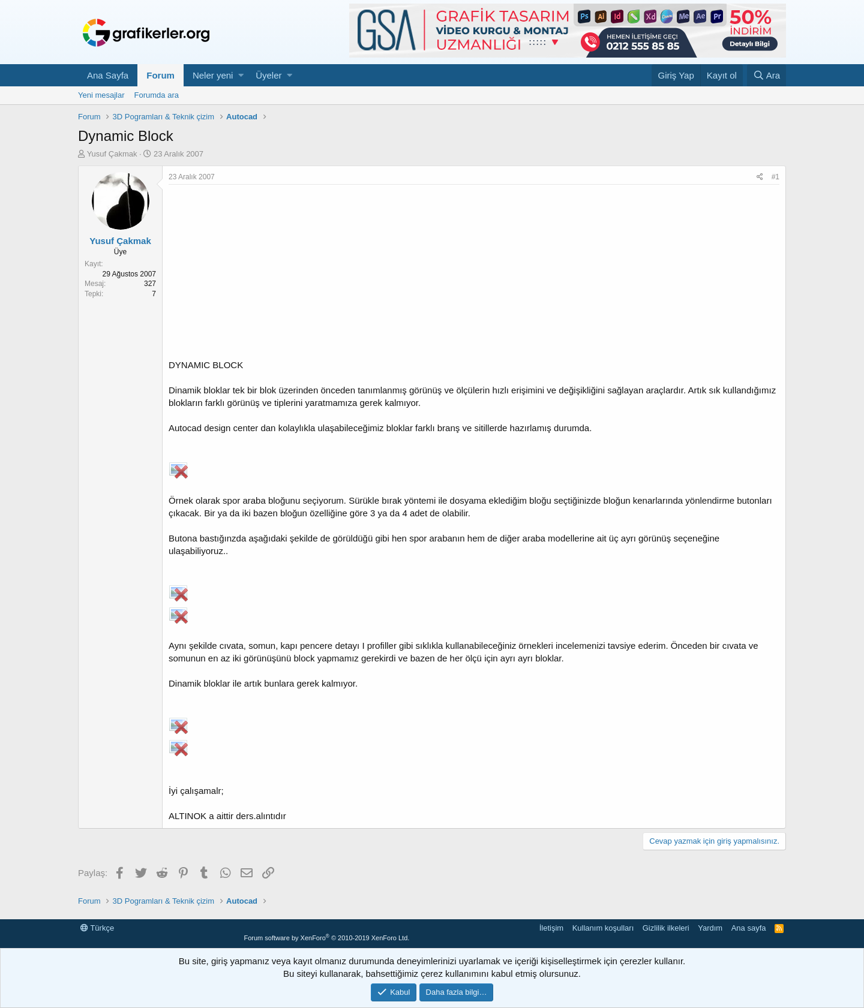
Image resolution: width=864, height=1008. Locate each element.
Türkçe (97, 927)
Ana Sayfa (107, 75)
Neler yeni (213, 75)
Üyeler (268, 75)
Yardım (710, 927)
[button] (241, 75)
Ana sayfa (748, 927)
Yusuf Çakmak (112, 153)
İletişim (551, 927)
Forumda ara (156, 95)
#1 (775, 177)
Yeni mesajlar (101, 95)
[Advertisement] (474, 275)
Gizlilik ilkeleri (666, 927)
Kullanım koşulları (603, 927)
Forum (160, 75)
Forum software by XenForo (326, 937)
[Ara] (766, 75)
